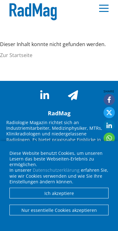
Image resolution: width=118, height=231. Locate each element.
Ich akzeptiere (59, 193)
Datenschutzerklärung (56, 170)
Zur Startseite (16, 55)
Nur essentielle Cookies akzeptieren (59, 210)
